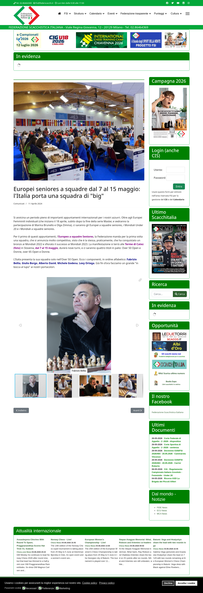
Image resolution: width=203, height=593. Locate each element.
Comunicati (18, 203)
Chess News (56, 543)
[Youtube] (178, 2)
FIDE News (162, 507)
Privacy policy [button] (107, 583)
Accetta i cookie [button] (186, 583)
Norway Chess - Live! (61, 539)
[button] (183, 40)
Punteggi (159, 13)
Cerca (180, 294)
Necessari (31, 588)
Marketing (64, 588)
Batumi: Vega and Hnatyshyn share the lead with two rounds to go (169, 542)
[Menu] (188, 13)
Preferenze (48, 588)
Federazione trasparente (134, 13)
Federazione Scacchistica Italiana (167, 412)
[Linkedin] (183, 2)
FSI (66, 13)
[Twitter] (172, 2)
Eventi (111, 13)
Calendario (95, 13)
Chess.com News (24, 552)
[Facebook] (167, 2)
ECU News (162, 510)
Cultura (175, 13)
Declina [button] (168, 583)
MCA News (162, 514)
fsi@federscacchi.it (44, 3)
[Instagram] (189, 2)
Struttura (79, 13)
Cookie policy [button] (89, 583)
